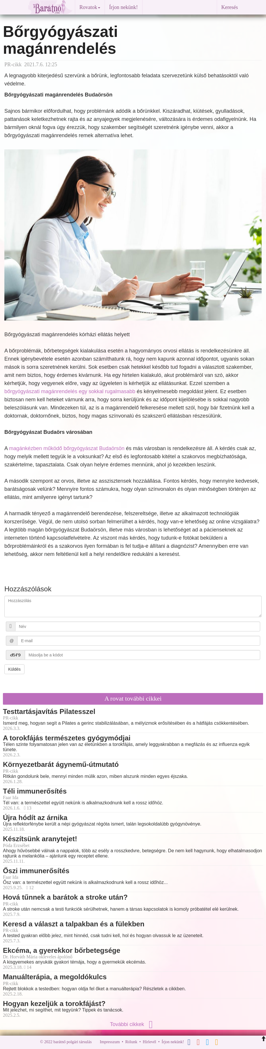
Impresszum (110, 1042)
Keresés (229, 7)
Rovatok (90, 7)
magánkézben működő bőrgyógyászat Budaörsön (66, 448)
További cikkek (133, 1024)
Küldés (14, 669)
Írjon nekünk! (123, 7)
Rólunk (131, 1042)
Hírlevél (149, 1042)
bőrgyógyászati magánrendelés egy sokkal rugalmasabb (69, 391)
